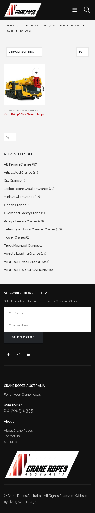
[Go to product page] (24, 84)
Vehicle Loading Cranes (22, 253)
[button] (76, 10)
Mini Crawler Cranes (19, 197)
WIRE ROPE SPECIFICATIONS (25, 270)
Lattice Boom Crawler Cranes (26, 189)
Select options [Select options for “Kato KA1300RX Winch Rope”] (36, 72)
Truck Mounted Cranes (21, 245)
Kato (37, 110)
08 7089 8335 (18, 410)
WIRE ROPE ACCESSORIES (24, 262)
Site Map (10, 442)
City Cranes (12, 180)
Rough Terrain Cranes (20, 221)
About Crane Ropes (18, 430)
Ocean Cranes (15, 205)
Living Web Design (22, 502)
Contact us (12, 436)
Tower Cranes (14, 237)
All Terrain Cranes (14, 110)
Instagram (18, 354)
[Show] (82, 52)
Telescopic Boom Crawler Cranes (29, 229)
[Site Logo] (23, 10)
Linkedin (28, 354)
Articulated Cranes (18, 172)
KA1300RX (29, 110)
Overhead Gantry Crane (22, 213)
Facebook (8, 354)
